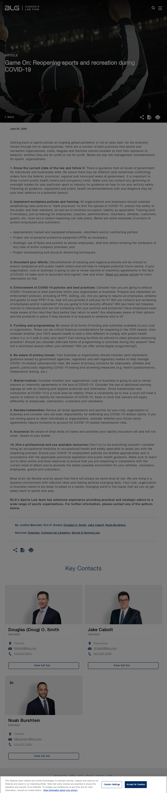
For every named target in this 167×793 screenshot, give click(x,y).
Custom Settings (112, 786)
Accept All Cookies (136, 786)
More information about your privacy (60, 792)
